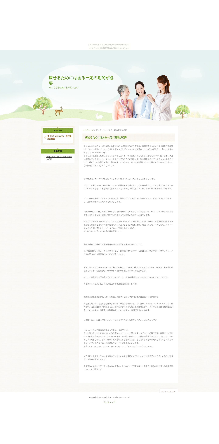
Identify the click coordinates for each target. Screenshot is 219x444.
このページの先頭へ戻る (168, 390)
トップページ (87, 130)
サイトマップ (109, 402)
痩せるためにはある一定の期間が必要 (59, 137)
